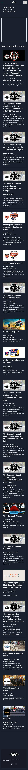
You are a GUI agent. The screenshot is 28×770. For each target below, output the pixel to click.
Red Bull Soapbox (11, 332)
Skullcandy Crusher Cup (13, 263)
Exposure (7, 719)
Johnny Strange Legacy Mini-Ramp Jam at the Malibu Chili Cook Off (13, 585)
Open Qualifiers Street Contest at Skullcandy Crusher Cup (12, 227)
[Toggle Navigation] (2, 2)
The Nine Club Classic (12, 516)
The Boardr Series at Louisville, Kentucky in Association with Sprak (13, 147)
